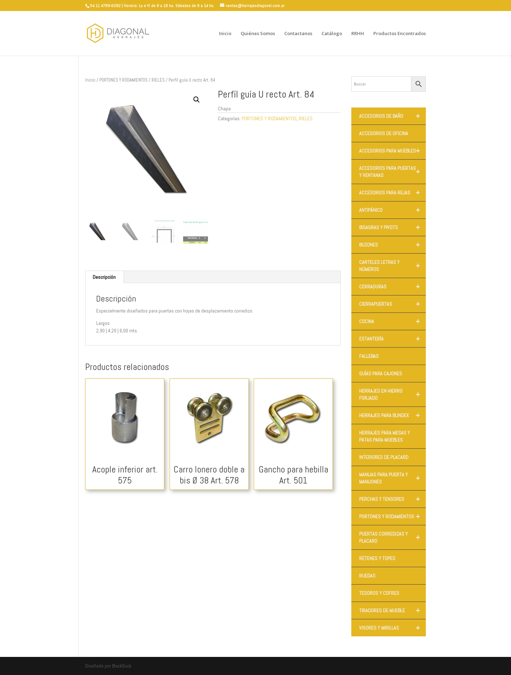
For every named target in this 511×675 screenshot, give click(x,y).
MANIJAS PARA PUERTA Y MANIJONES (392, 478)
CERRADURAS (392, 286)
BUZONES (392, 244)
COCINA (392, 321)
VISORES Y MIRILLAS (392, 627)
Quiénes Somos (258, 34)
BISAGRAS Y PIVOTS (392, 227)
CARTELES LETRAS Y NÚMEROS (392, 266)
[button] (196, 99)
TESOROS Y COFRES (379, 593)
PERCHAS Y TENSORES (392, 499)
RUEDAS (367, 575)
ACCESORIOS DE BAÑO (392, 116)
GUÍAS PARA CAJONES (380, 373)
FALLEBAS (369, 356)
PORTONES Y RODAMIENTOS (123, 80)
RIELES (158, 80)
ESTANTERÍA (392, 338)
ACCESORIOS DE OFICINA (383, 133)
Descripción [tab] (104, 277)
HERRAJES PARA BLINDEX (392, 415)
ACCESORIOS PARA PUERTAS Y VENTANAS (392, 172)
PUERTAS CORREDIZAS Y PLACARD (392, 537)
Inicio (225, 34)
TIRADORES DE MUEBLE (392, 610)
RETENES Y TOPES (377, 558)
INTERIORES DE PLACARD (383, 457)
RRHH (357, 34)
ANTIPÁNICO (392, 209)
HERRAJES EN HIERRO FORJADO (392, 394)
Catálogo (332, 34)
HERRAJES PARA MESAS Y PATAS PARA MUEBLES (384, 436)
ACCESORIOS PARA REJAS (392, 192)
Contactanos (298, 34)
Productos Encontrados (399, 34)
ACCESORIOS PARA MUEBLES (392, 150)
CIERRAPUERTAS (392, 303)
